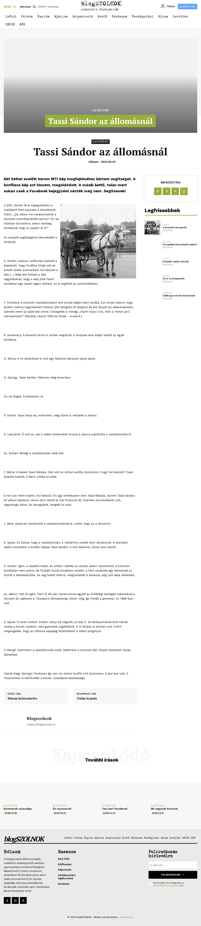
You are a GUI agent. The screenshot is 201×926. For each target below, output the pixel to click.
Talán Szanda (87, 698)
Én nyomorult (62, 808)
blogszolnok (39, 718)
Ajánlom (167, 293)
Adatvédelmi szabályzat (167, 885)
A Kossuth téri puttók (175, 227)
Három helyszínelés (22, 698)
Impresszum (127, 917)
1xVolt (166, 259)
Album (166, 276)
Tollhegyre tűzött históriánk (179, 295)
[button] (28, 7)
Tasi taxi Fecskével (114, 808)
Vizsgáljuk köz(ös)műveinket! (179, 244)
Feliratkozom (172, 874)
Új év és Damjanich (173, 278)
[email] (173, 865)
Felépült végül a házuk (175, 261)
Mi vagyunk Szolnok (164, 808)
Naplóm (167, 242)
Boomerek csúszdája (18, 808)
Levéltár (100, 110)
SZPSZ (166, 225)
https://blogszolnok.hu (41, 724)
